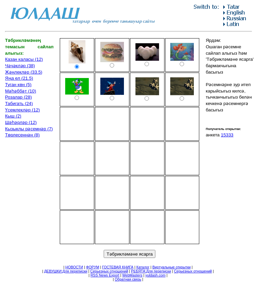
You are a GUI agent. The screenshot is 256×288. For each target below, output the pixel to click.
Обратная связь (128, 279)
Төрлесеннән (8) (22, 134)
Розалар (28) (18, 97)
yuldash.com (155, 275)
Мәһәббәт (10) (20, 91)
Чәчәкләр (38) (20, 65)
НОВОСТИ (74, 267)
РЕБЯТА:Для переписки (151, 271)
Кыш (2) (13, 116)
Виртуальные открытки (171, 267)
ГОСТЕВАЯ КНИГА (117, 267)
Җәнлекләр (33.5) (23, 72)
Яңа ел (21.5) (19, 78)
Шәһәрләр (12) (21, 122)
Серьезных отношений (109, 271)
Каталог (143, 267)
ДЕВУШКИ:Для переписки (65, 271)
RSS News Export (105, 275)
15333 (227, 134)
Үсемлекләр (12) (22, 109)
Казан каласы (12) (24, 59)
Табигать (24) (19, 103)
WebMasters (132, 275)
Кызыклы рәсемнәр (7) (29, 128)
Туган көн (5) (18, 84)
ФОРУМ (92, 267)
